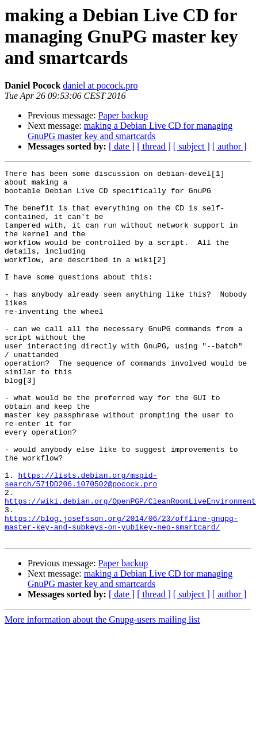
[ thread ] (154, 146)
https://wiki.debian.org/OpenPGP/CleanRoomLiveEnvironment (130, 568)
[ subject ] (191, 146)
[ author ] (229, 146)
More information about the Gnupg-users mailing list (102, 694)
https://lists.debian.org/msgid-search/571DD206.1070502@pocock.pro (81, 542)
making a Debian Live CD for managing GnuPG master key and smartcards (130, 131)
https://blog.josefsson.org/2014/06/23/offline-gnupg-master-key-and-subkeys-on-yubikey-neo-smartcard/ (121, 594)
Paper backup (123, 115)
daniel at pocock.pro (100, 85)
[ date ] (122, 146)
